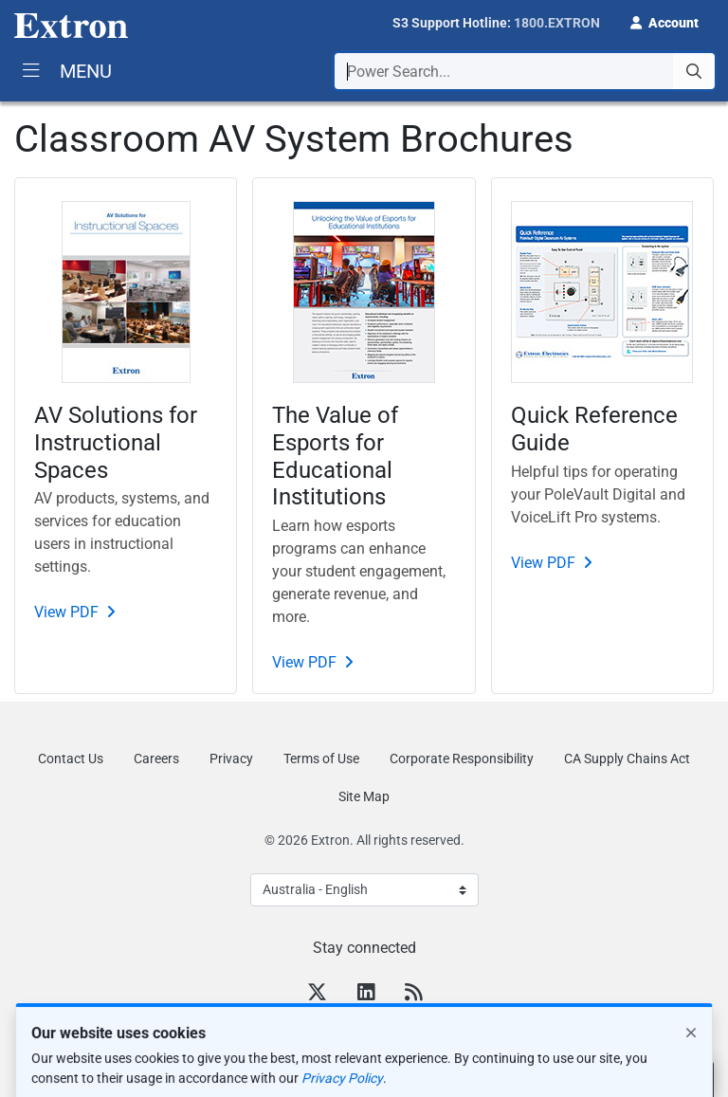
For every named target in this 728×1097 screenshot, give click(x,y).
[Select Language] (364, 889)
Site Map (364, 796)
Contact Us (70, 758)
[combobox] (525, 71)
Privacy (231, 758)
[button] (664, 21)
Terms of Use (321, 758)
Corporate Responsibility (462, 758)
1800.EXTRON (557, 22)
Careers (156, 758)
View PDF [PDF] (66, 612)
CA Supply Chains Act (627, 758)
